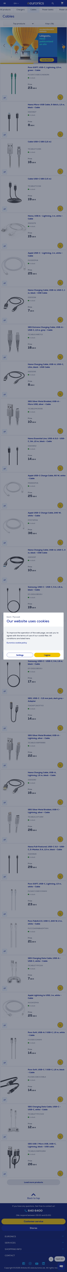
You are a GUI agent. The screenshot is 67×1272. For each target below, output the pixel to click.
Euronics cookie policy (17, 642)
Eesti (9, 617)
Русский (16, 617)
